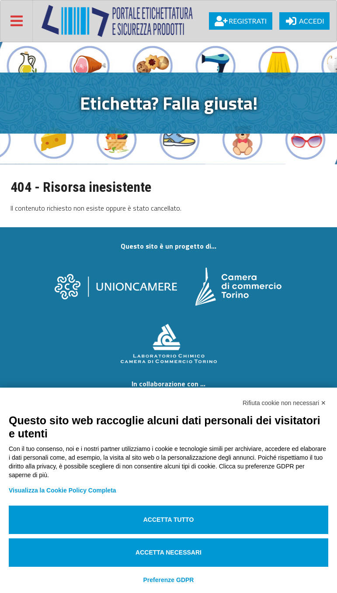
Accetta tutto (168, 519)
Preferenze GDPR (168, 579)
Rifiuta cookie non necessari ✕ (284, 402)
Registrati (241, 21)
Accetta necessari (168, 552)
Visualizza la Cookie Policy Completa (62, 490)
